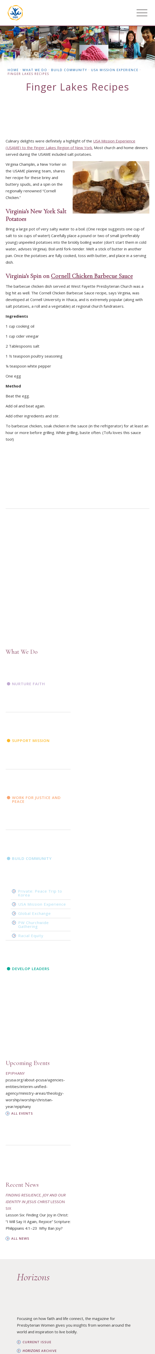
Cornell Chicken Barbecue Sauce (92, 276)
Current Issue (37, 1342)
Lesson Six (36, 1201)
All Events (22, 1113)
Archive (40, 1350)
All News (20, 1238)
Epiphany (15, 1073)
